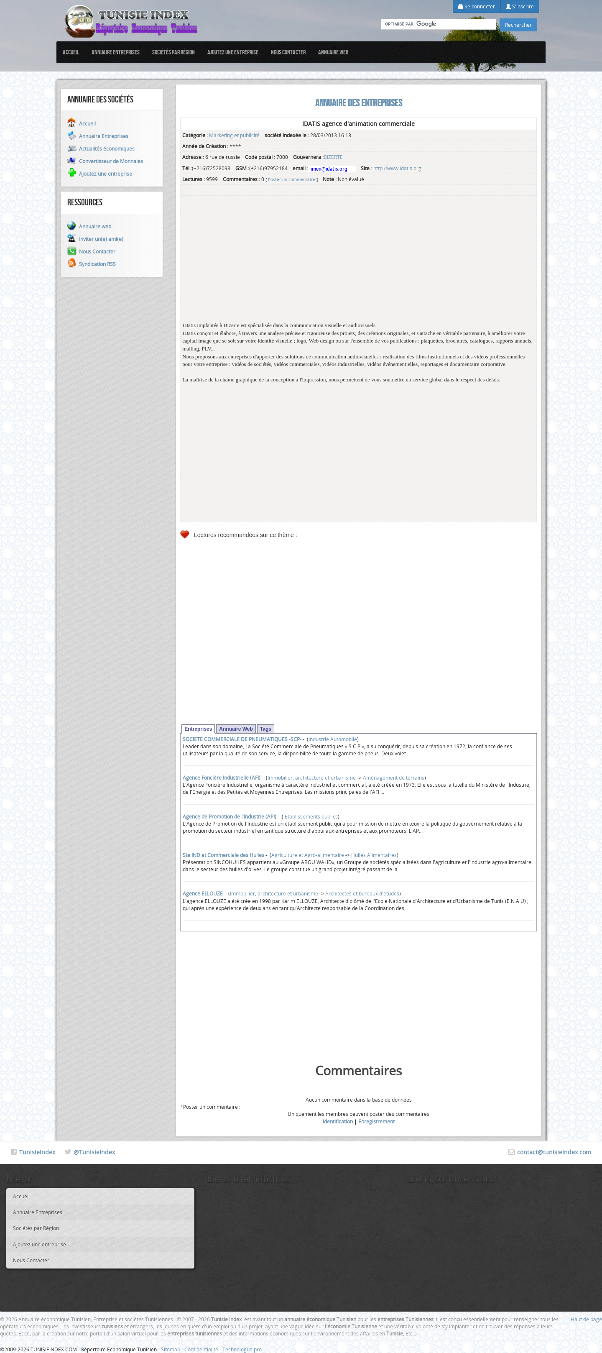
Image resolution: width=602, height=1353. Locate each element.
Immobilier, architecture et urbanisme (312, 777)
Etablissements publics (310, 816)
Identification (338, 1121)
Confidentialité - (203, 1349)
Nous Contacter (288, 52)
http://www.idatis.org (397, 168)
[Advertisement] (358, 263)
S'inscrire (520, 6)
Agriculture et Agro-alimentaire (307, 855)
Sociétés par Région (173, 52)
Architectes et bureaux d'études (362, 893)
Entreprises (198, 729)
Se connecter (476, 6)
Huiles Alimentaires (374, 855)
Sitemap (170, 1349)
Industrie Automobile (333, 739)
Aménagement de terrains (393, 777)
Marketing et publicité (234, 135)
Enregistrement (376, 1121)
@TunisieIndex (94, 1152)
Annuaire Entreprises (116, 52)
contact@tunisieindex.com (554, 1152)
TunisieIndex (37, 1152)
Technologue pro (242, 1349)
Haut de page (586, 1319)
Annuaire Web (236, 729)
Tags (265, 729)
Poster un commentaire (291, 179)
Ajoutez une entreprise (232, 52)
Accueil (71, 52)
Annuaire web (333, 52)
